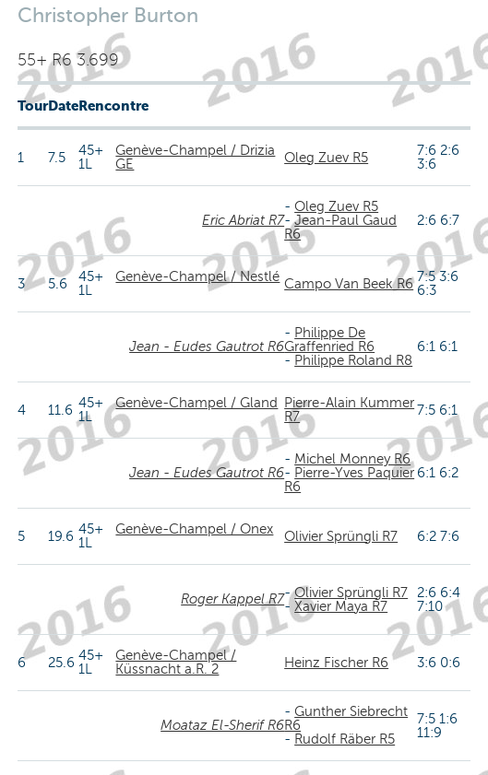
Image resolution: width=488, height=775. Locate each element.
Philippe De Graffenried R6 (329, 339)
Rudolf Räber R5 (344, 739)
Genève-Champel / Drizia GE (195, 157)
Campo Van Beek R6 (348, 283)
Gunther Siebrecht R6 (346, 718)
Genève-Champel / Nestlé (197, 276)
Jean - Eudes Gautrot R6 (206, 346)
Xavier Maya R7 (340, 606)
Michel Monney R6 (352, 459)
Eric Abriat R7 (243, 220)
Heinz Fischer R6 (336, 662)
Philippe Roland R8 (353, 360)
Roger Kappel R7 (232, 599)
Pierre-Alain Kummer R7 (349, 409)
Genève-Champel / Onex (194, 529)
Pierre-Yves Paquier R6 (349, 479)
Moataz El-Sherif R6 (222, 725)
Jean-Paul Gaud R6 (340, 227)
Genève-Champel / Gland (196, 402)
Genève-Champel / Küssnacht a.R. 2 (175, 662)
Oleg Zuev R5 (326, 157)
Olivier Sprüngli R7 (341, 536)
